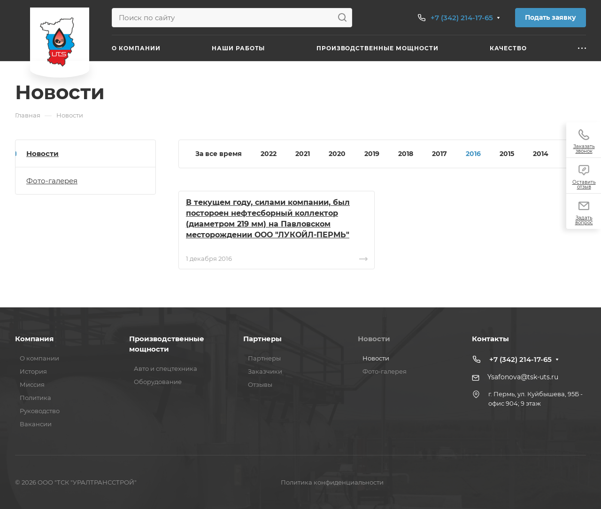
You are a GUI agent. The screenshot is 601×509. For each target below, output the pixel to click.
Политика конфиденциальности (332, 482)
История (33, 371)
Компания (34, 338)
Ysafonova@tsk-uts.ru (522, 377)
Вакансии (36, 424)
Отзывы (260, 384)
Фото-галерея (51, 180)
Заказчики (265, 371)
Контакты (490, 338)
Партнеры (262, 338)
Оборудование (158, 381)
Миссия (32, 384)
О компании (39, 358)
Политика (35, 397)
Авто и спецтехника (165, 368)
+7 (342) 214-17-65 (462, 17)
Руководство (40, 411)
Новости (42, 153)
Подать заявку (550, 17)
